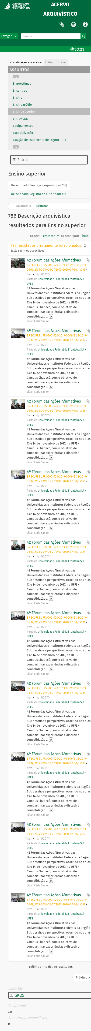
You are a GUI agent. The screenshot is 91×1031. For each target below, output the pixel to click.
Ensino (17, 97)
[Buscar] (83, 36)
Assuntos (42, 206)
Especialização (23, 132)
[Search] (53, 36)
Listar (49, 62)
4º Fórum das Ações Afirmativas (54, 260)
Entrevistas (20, 118)
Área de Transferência (62, 24)
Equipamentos (23, 125)
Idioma (73, 24)
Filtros (20, 159)
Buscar (61, 62)
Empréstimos (22, 83)
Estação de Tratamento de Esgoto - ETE (39, 140)
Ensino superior (24, 111)
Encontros (20, 90)
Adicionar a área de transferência (88, 260)
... (16, 76)
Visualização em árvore (26, 62)
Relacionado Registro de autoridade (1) (38, 194)
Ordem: (35, 236)
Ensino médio (22, 104)
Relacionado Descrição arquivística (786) (39, 185)
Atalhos (85, 24)
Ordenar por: (70, 236)
